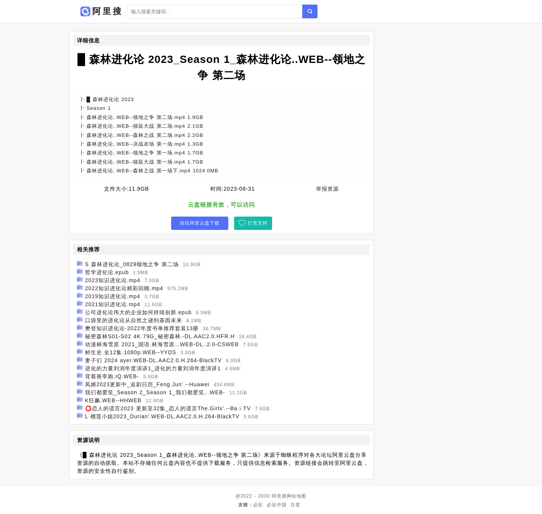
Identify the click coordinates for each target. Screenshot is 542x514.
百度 (295, 505)
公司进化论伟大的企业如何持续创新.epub (138, 312)
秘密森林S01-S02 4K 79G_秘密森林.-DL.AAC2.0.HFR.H (160, 336)
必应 (258, 505)
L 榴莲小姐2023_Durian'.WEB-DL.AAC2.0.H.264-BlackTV (162, 416)
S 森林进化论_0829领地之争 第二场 (132, 264)
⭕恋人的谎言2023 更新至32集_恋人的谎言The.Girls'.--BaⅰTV (168, 408)
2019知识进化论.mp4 (112, 296)
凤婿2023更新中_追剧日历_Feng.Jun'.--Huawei (147, 384)
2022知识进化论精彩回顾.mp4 (124, 288)
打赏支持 (258, 223)
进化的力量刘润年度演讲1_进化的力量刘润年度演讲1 (153, 368)
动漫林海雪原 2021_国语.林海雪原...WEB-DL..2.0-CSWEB (162, 344)
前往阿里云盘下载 (200, 223)
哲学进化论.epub (107, 272)
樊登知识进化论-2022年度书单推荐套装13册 (142, 328)
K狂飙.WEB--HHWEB (113, 400)
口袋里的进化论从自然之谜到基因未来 (133, 320)
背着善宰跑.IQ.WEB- (112, 376)
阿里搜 (279, 496)
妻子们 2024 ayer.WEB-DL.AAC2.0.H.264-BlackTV (153, 360)
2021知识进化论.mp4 (112, 304)
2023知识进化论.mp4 (112, 280)
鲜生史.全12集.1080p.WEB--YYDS (130, 352)
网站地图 (296, 496)
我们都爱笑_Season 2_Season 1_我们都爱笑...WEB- (155, 392)
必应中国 (277, 505)
